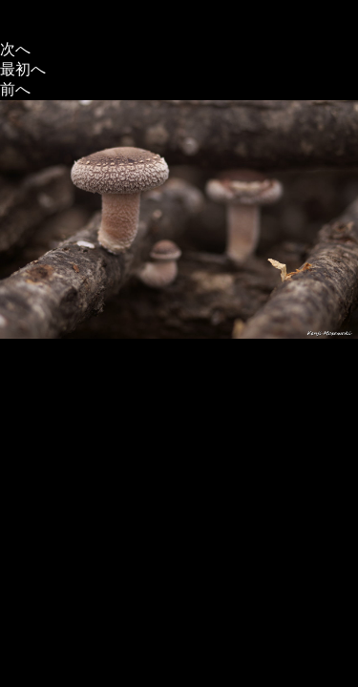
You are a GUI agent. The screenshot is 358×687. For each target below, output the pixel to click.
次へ (15, 49)
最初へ (23, 69)
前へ (15, 89)
